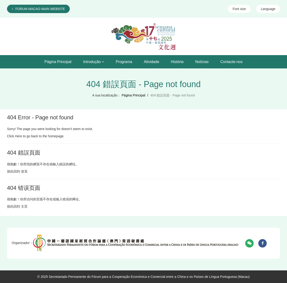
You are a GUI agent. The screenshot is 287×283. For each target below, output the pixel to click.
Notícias (202, 62)
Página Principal (58, 62)
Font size (239, 9)
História (177, 62)
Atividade (151, 62)
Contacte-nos (231, 62)
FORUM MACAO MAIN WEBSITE (38, 9)
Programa (124, 62)
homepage (55, 136)
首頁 (24, 171)
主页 (24, 206)
